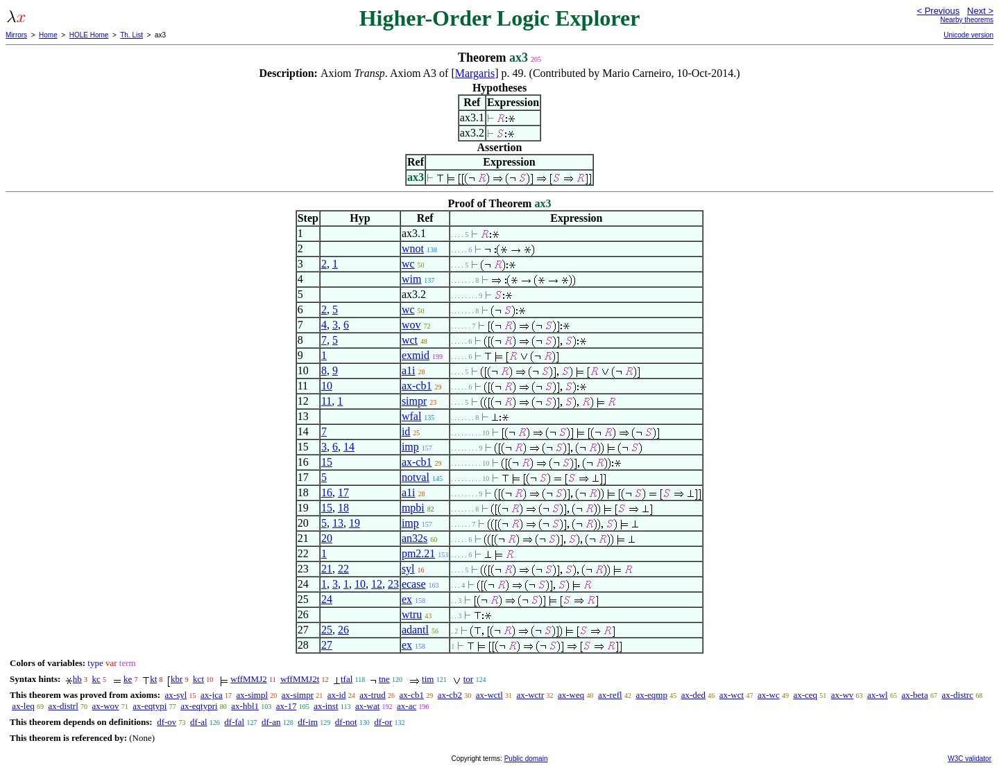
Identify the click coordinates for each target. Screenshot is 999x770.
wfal (411, 416)
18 (343, 508)
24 (326, 599)
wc (408, 264)
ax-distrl (63, 706)
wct (410, 340)
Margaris (475, 73)
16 (326, 492)
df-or (383, 722)
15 (326, 462)
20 (326, 538)
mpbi (413, 508)
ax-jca (211, 695)
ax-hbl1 (245, 706)
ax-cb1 (417, 386)
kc (96, 679)
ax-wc (769, 695)
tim (428, 679)
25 (326, 630)
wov (411, 325)
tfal (346, 679)
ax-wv (842, 695)
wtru (412, 614)
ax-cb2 (450, 695)
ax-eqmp (651, 695)
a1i (409, 370)
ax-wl (877, 695)
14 (349, 447)
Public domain (526, 758)
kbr (176, 679)
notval (415, 477)
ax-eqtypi (149, 706)
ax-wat (367, 706)
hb (77, 679)
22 (343, 569)
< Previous (937, 11)
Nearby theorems (966, 20)
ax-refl (610, 695)
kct (198, 679)
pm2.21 (418, 553)
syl (408, 569)
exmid (415, 355)
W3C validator (969, 758)
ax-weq (571, 695)
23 (393, 584)
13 (337, 523)
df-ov (166, 722)
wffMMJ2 (248, 679)
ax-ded (693, 695)
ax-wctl (489, 695)
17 (343, 492)
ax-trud (372, 695)
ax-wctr (531, 695)
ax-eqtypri (198, 706)
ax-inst (326, 706)
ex (407, 599)
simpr (414, 401)
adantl (415, 630)
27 (326, 645)
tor (468, 679)
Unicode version (968, 35)
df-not (346, 722)
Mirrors (16, 35)
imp (410, 447)
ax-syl (176, 695)
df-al (198, 722)
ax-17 (286, 706)
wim (411, 279)
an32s (414, 538)
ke (127, 679)
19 (354, 523)
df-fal (234, 722)
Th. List (131, 35)
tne (384, 679)
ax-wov (105, 706)
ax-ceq (805, 695)
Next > (980, 11)
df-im (308, 722)
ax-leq (23, 706)
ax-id (336, 695)
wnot (413, 248)
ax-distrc (957, 695)
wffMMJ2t (299, 679)
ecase (414, 584)
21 (326, 569)
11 (326, 401)
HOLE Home (89, 35)
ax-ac (406, 706)
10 (326, 386)
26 (343, 630)
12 (376, 584)
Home (48, 35)
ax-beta (914, 695)
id (406, 431)
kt (153, 679)
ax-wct (731, 695)
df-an (271, 722)
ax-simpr (298, 695)
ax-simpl (252, 695)
